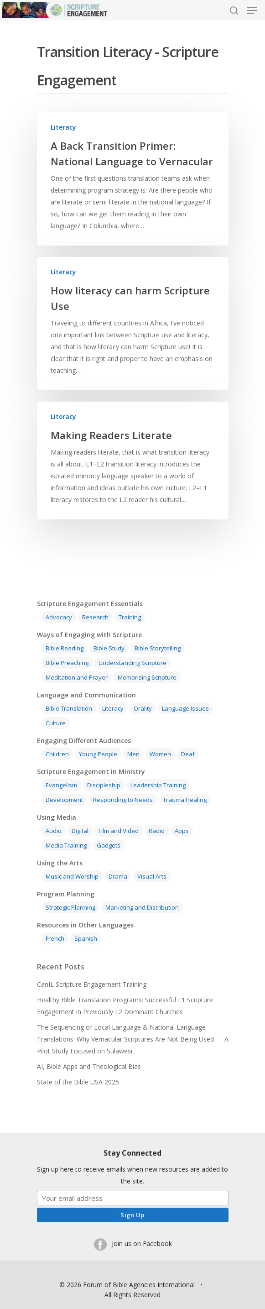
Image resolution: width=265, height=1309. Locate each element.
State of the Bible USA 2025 (78, 1082)
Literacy (63, 127)
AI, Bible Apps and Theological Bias (89, 1066)
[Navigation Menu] (252, 10)
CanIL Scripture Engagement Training (91, 984)
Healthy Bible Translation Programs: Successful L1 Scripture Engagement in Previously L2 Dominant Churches (125, 1005)
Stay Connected (132, 1153)
